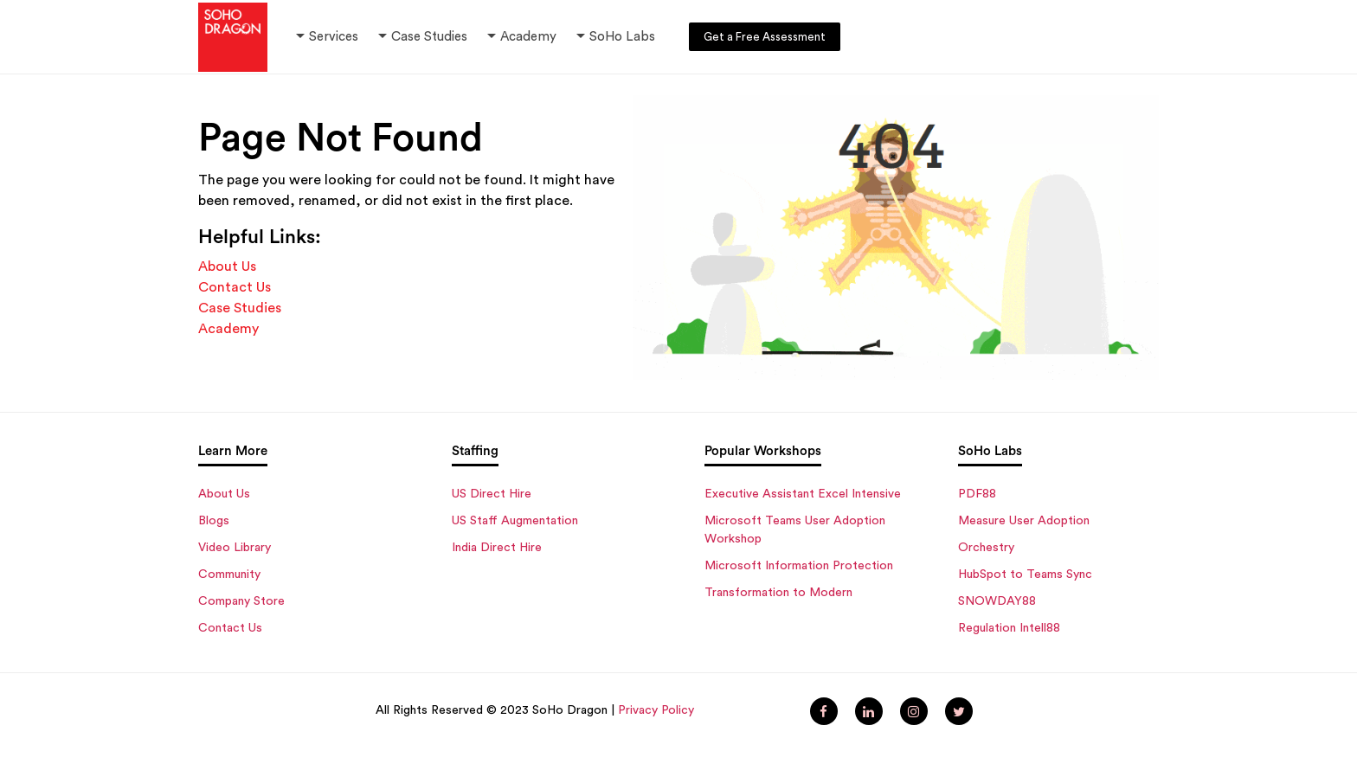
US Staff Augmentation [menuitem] (515, 521)
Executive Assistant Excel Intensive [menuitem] (802, 494)
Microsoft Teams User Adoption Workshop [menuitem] (794, 530)
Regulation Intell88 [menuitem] (1009, 628)
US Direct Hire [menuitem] (491, 494)
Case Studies (429, 36)
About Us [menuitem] (224, 494)
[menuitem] (824, 711)
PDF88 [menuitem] (977, 494)
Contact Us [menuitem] (230, 628)
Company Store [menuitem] (241, 601)
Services (333, 36)
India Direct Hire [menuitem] (497, 548)
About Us (227, 266)
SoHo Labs (622, 36)
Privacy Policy (656, 710)
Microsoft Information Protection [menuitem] (798, 566)
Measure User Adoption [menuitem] (1024, 521)
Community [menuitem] (229, 574)
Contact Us (234, 287)
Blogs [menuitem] (213, 521)
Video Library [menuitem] (234, 548)
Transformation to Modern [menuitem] (778, 593)
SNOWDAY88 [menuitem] (997, 601)
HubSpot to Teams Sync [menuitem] (1025, 574)
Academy (520, 36)
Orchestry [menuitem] (986, 548)
